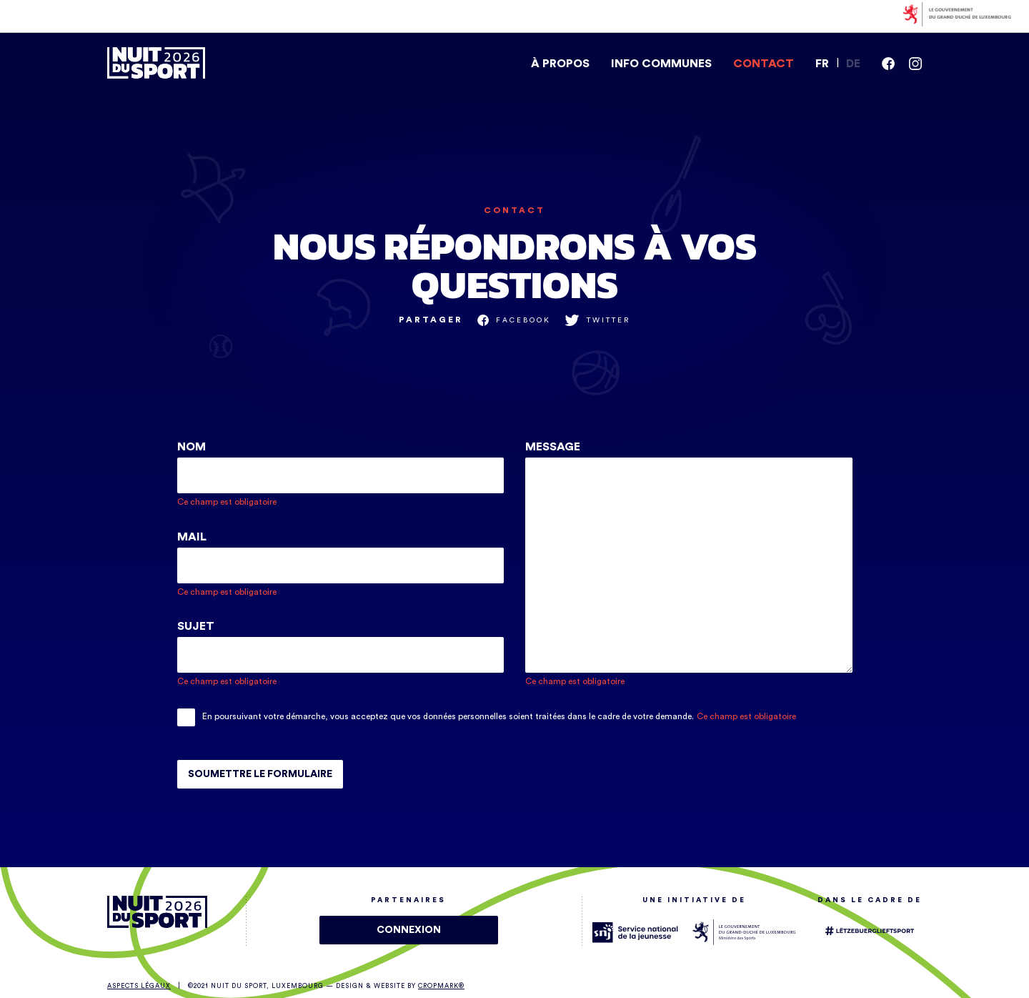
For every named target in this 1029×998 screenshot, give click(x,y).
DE (853, 63)
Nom (191, 447)
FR (822, 63)
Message (552, 447)
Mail (192, 537)
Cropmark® (441, 986)
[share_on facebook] (514, 320)
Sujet (195, 626)
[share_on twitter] (597, 320)
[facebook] (888, 63)
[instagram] (915, 63)
